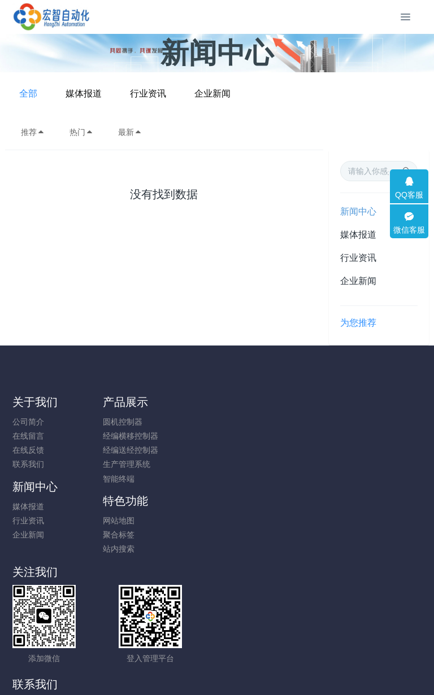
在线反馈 (28, 449)
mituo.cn (285, 670)
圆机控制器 (138, 421)
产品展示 (141, 402)
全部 (120, 93)
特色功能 (353, 402)
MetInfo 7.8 (198, 670)
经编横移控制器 (146, 435)
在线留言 (28, 435)
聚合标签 (346, 435)
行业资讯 (240, 93)
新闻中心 (358, 211)
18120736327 (265, 527)
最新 (130, 132)
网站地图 (346, 421)
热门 (81, 132)
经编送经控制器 (146, 449)
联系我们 (28, 464)
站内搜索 (346, 449)
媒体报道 (176, 93)
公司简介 (28, 421)
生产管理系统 (142, 464)
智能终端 (134, 478)
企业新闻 (305, 93)
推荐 (33, 132)
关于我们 (35, 402)
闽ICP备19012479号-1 (217, 656)
